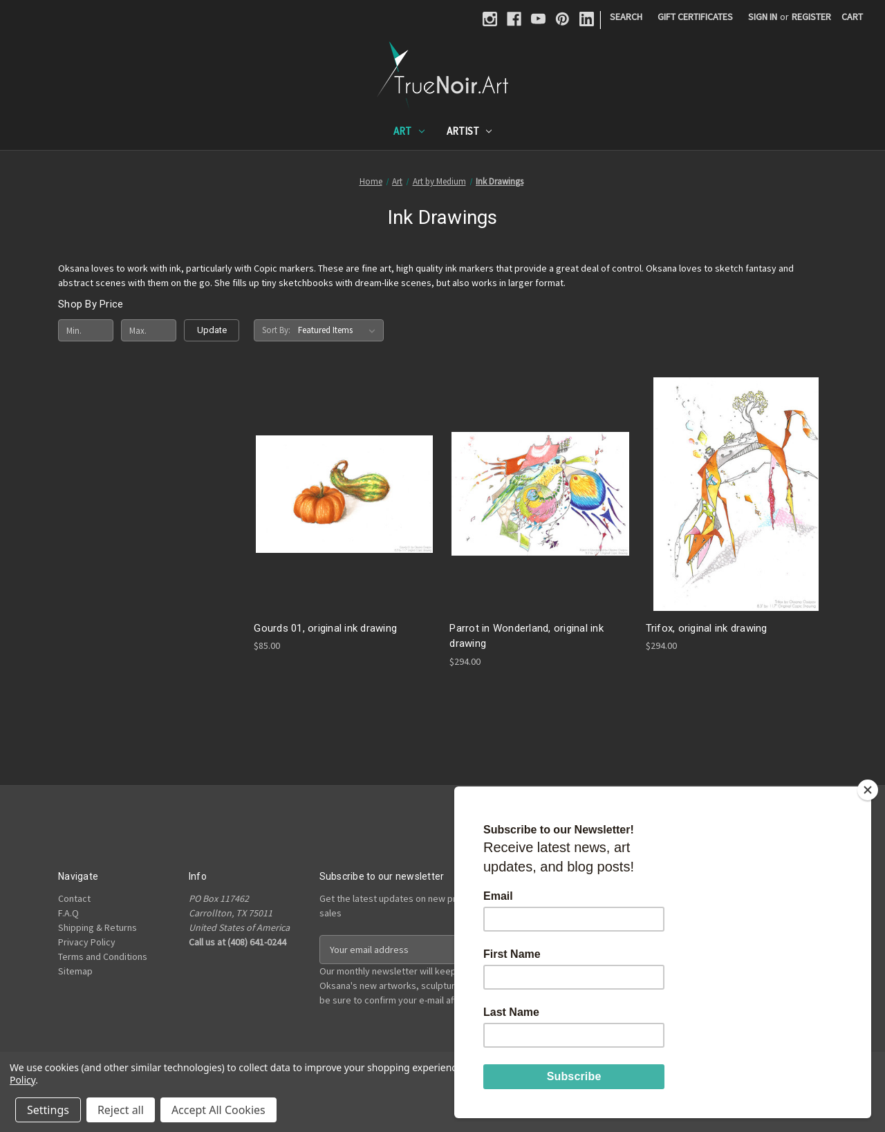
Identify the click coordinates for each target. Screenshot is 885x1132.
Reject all (120, 1109)
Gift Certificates (695, 16)
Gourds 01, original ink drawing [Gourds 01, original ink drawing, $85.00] (325, 628)
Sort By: (276, 330)
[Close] (867, 790)
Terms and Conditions (102, 956)
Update (212, 330)
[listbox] (339, 330)
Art (409, 131)
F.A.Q (68, 913)
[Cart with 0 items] (852, 17)
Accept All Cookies (218, 1109)
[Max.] (148, 330)
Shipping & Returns (97, 927)
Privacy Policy (86, 942)
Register (811, 16)
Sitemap (75, 971)
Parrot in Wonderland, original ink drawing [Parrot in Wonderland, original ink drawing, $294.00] (526, 636)
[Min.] (85, 330)
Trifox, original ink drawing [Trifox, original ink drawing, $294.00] (706, 628)
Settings (48, 1109)
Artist (469, 131)
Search (626, 16)
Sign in (762, 16)
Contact (74, 898)
